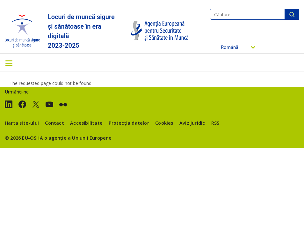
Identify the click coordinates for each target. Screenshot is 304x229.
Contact (54, 123)
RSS (215, 123)
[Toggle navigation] (9, 63)
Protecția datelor (129, 123)
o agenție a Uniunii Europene (78, 138)
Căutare (292, 14)
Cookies (164, 123)
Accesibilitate (86, 123)
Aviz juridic (192, 123)
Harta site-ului (22, 123)
